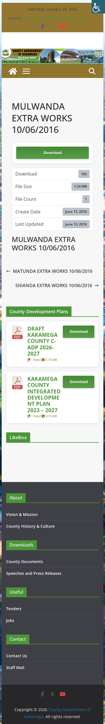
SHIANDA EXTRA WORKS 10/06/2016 (57, 285)
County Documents (24, 561)
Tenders (14, 608)
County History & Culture (30, 526)
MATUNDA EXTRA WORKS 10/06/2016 (49, 271)
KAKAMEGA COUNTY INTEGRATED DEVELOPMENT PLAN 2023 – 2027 (44, 394)
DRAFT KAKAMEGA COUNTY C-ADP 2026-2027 (42, 341)
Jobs (10, 620)
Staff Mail (15, 667)
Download (52, 152)
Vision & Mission (22, 514)
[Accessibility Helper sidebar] (98, 6)
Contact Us (16, 655)
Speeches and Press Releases (33, 573)
